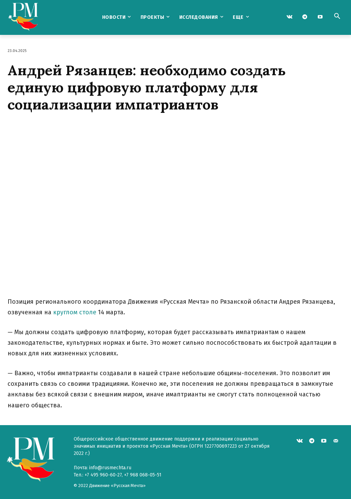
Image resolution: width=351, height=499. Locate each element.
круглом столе (74, 312)
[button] (337, 17)
